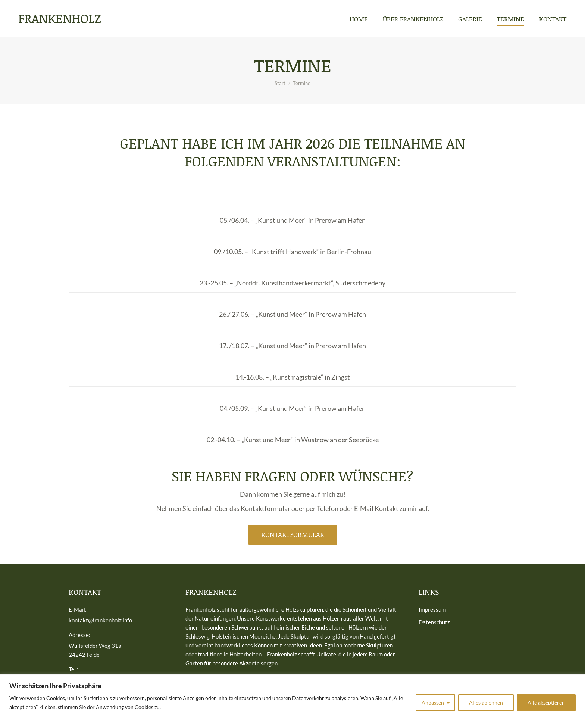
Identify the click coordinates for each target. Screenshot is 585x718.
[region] (292, 696)
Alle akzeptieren (546, 702)
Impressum (432, 609)
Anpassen (433, 702)
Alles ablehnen (486, 702)
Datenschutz (434, 622)
